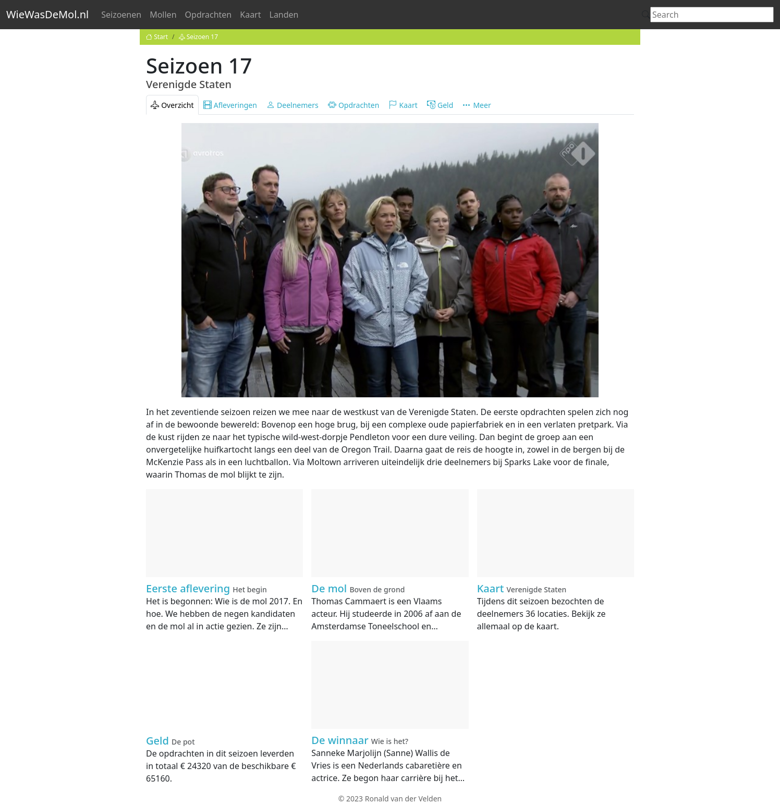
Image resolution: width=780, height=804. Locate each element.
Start (157, 36)
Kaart (250, 14)
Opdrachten (208, 14)
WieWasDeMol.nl (47, 14)
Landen (284, 14)
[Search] (712, 14)
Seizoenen (121, 14)
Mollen (163, 14)
